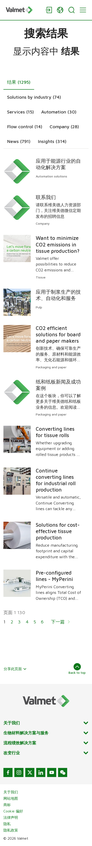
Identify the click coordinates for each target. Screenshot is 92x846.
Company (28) (64, 126)
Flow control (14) (24, 126)
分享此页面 (15, 669)
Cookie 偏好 (13, 811)
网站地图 (10, 798)
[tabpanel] (46, 394)
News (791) (19, 141)
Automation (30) (59, 111)
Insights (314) (52, 141)
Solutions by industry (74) (34, 97)
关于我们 (10, 792)
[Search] (71, 10)
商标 (7, 805)
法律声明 (10, 817)
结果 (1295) (19, 82)
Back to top (77, 668)
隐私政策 (10, 830)
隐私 (7, 824)
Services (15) (20, 111)
